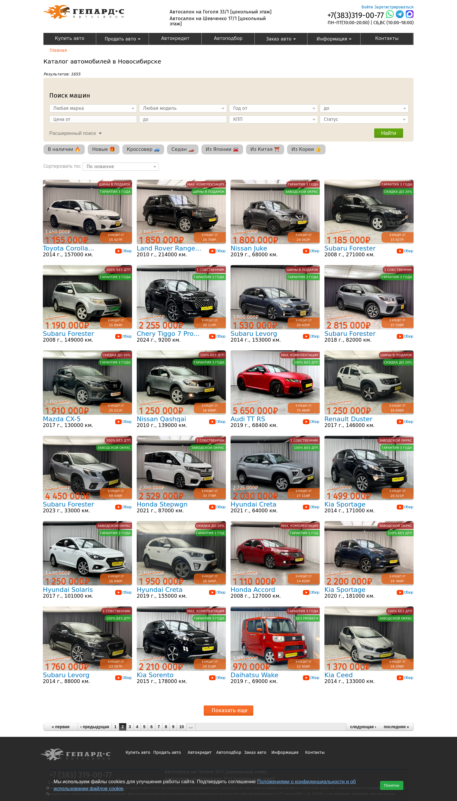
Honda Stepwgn (162, 504)
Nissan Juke (249, 248)
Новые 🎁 (103, 149)
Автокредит (175, 38)
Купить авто (69, 38)
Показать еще (229, 710)
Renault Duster (348, 419)
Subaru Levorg (254, 333)
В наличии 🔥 (64, 149)
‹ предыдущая (94, 726)
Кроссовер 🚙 (143, 149)
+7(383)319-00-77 (355, 15)
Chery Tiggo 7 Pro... (168, 333)
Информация (329, 39)
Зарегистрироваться (394, 7)
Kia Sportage (344, 504)
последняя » (396, 726)
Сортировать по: (62, 166)
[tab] (74, 132)
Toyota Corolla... (68, 248)
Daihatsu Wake (254, 675)
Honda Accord (253, 589)
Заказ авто (275, 39)
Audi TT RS (248, 419)
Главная (58, 50)
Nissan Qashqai (161, 419)
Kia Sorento (155, 675)
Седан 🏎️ (182, 149)
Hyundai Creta (254, 504)
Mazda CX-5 (62, 419)
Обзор (123, 251)
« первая (61, 726)
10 (181, 726)
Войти (367, 7)
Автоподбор (228, 38)
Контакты (386, 38)
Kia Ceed (338, 675)
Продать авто (118, 39)
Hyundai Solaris (68, 589)
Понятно (391, 785)
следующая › (363, 726)
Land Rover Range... (169, 248)
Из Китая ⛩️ (265, 149)
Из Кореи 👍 (306, 149)
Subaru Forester (349, 248)
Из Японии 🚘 (222, 149)
